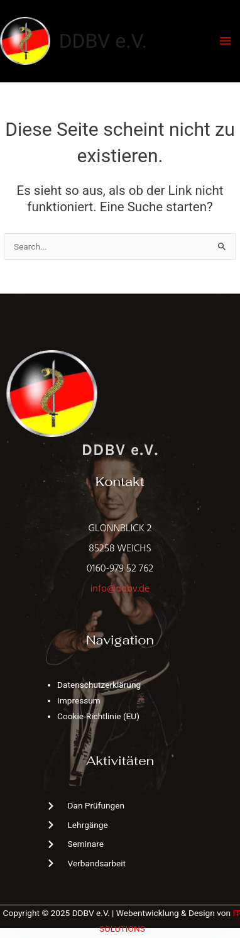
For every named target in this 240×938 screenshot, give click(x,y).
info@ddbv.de (120, 589)
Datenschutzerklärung (99, 685)
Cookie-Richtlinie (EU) (98, 716)
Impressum (79, 700)
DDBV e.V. (103, 41)
